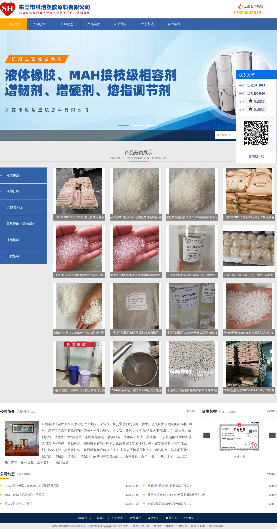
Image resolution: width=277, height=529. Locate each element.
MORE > (192, 411)
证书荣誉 (120, 24)
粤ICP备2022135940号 (160, 526)
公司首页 (13, 24)
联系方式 (147, 24)
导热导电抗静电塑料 (21, 224)
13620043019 (247, 12)
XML (127, 526)
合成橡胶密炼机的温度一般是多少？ (170, 503)
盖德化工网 (198, 526)
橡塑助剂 (12, 191)
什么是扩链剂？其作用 (18, 503)
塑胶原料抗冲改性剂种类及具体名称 (170, 485)
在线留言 (174, 24)
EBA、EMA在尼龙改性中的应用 (24, 494)
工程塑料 (12, 256)
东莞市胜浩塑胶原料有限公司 (68, 526)
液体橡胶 (12, 175)
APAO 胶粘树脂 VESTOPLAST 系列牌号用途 (32, 485)
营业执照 (239, 456)
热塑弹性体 (14, 207)
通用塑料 (12, 240)
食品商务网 (216, 526)
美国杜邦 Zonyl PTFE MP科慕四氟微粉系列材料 (177, 494)
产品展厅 (93, 24)
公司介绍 (40, 24)
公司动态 (66, 24)
